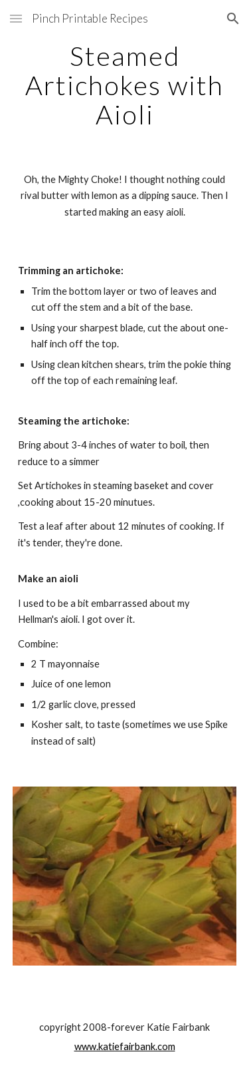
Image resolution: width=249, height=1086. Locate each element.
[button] (16, 18)
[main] (125, 85)
